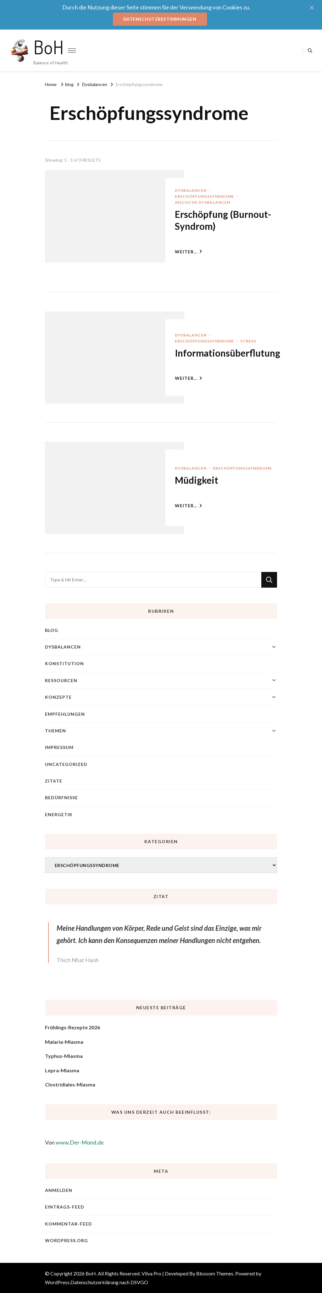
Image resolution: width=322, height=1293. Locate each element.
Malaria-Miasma (64, 1041)
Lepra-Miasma (62, 1070)
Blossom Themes (214, 1273)
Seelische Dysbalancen (202, 202)
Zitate (53, 781)
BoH (48, 47)
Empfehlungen (65, 713)
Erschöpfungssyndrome (204, 196)
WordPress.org (66, 1240)
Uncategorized (66, 764)
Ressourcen (61, 680)
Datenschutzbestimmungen (160, 19)
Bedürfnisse (61, 797)
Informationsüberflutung (228, 352)
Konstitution (64, 663)
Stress (248, 341)
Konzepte (58, 697)
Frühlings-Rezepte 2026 (72, 1027)
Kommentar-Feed (68, 1223)
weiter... (188, 251)
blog (51, 630)
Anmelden (58, 1190)
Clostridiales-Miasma (70, 1084)
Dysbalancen (191, 190)
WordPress (57, 1282)
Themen (55, 730)
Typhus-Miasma (64, 1056)
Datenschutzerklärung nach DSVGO (109, 1282)
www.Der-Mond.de (80, 1142)
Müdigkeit (197, 480)
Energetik (59, 814)
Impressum (59, 747)
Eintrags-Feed (64, 1206)
